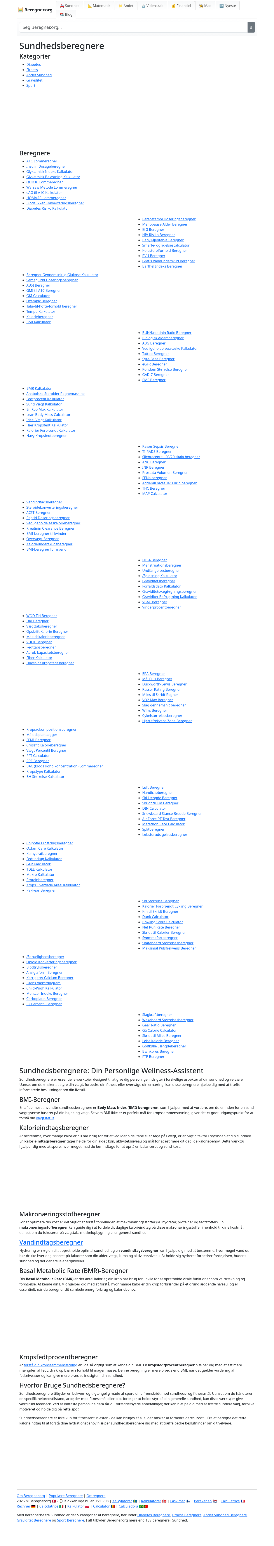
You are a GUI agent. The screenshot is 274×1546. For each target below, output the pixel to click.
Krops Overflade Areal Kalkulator (53, 885)
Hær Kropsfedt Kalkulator (47, 425)
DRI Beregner (37, 621)
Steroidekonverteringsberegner (52, 507)
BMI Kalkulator (38, 322)
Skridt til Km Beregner (160, 803)
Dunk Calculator (155, 916)
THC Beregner (153, 488)
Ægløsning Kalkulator (159, 575)
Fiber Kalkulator (39, 657)
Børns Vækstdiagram (43, 983)
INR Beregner (153, 467)
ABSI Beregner (38, 285)
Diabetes (33, 64)
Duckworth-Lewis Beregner (164, 684)
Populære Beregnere (66, 1495)
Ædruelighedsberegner (45, 956)
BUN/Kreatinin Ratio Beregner (167, 332)
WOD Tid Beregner (41, 615)
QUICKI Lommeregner (44, 182)
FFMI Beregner (38, 739)
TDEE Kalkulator (39, 869)
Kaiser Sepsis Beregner (161, 446)
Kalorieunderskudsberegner (49, 544)
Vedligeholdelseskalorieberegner (53, 523)
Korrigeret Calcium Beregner (49, 977)
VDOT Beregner (39, 642)
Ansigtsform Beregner (44, 972)
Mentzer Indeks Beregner (47, 993)
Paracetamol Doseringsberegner (169, 219)
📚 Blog (66, 14)
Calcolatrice (48, 1506)
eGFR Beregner (154, 364)
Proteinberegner (40, 879)
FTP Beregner (153, 1056)
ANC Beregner (154, 462)
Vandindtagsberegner (44, 502)
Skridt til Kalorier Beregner (164, 932)
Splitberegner (153, 829)
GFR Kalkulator (38, 864)
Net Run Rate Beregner (161, 927)
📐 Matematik (98, 5)
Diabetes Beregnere (153, 1515)
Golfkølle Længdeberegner (164, 1046)
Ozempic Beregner (41, 301)
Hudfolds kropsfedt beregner (50, 663)
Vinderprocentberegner (161, 607)
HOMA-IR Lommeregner (46, 197)
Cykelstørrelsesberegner (162, 715)
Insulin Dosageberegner (46, 166)
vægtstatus (45, 1118)
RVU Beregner (154, 255)
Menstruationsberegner (162, 565)
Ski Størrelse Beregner (160, 901)
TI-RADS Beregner (157, 451)
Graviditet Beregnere (34, 1520)
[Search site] (133, 27)
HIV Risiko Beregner (158, 234)
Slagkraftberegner (157, 1014)
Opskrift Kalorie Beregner (47, 631)
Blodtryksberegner (41, 967)
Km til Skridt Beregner (160, 911)
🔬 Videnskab (152, 5)
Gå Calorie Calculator (159, 1030)
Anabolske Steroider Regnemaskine (55, 393)
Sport (30, 85)
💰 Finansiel (181, 5)
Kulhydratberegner (42, 853)
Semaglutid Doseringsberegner (52, 280)
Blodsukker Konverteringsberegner (55, 203)
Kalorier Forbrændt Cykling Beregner (172, 906)
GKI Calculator (38, 295)
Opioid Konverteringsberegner (51, 962)
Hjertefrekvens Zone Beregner (167, 720)
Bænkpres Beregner (158, 1051)
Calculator (101, 1506)
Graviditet (34, 80)
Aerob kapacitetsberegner (47, 652)
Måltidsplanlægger (41, 734)
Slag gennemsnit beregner (164, 705)
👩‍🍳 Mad (205, 5)
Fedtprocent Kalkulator (45, 398)
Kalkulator (75, 1506)
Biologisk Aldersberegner (163, 338)
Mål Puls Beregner (157, 678)
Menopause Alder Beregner (165, 224)
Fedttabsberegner (41, 647)
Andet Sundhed (39, 75)
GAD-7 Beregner (155, 374)
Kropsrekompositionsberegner (51, 729)
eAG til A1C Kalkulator (44, 192)
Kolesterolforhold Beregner (164, 250)
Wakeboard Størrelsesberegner (168, 1019)
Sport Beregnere (70, 1520)
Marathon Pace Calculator (163, 824)
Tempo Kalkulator (40, 311)
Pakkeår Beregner (41, 890)
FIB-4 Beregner (154, 560)
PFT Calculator (38, 755)
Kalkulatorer (151, 1501)
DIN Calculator (154, 808)
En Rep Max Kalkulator (44, 409)
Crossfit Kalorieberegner (46, 745)
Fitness (32, 69)
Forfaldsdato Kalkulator (161, 586)
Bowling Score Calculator (162, 922)
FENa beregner (154, 477)
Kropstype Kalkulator (43, 771)
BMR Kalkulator (39, 388)
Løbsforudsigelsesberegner (164, 834)
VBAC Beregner (154, 602)
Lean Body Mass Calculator (48, 414)
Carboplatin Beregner (44, 998)
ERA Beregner (153, 673)
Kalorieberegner (39, 316)
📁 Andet (125, 5)
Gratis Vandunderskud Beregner (168, 261)
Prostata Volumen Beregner (165, 472)
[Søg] (251, 27)
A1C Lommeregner (41, 161)
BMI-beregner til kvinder (46, 533)
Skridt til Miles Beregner (162, 1035)
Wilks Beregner (154, 710)
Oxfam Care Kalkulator (45, 848)
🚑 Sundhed (70, 5)
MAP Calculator (155, 493)
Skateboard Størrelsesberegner (168, 943)
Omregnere (96, 1495)
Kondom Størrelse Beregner (165, 369)
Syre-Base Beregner (158, 359)
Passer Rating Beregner (161, 689)
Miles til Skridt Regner (160, 694)
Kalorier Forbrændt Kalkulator (50, 430)
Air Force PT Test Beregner (164, 818)
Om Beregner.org (31, 1495)
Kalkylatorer (122, 1501)
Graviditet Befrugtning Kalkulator (169, 596)
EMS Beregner (154, 379)
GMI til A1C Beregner (43, 290)
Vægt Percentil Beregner (46, 750)
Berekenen (203, 1501)
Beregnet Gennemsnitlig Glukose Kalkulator (62, 274)
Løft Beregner (153, 787)
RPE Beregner (37, 760)
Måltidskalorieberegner (45, 636)
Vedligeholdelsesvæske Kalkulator (170, 348)
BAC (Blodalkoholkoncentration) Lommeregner (64, 766)
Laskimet (177, 1501)
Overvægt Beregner (42, 538)
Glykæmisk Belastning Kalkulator (53, 176)
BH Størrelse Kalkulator (45, 776)
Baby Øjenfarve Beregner (163, 240)
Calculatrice (230, 1501)
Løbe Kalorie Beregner (160, 1040)
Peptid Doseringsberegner (48, 517)
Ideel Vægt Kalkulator (44, 419)
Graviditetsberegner (158, 581)
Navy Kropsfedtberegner (46, 435)
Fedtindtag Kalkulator (44, 858)
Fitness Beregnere (186, 1515)
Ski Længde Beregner (160, 797)
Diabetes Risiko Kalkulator (47, 208)
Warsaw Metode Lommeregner (51, 187)
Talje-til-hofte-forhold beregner (51, 306)
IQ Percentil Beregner (44, 1004)
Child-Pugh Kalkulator (44, 988)
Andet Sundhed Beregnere (225, 1515)
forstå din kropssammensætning (50, 1365)
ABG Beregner (154, 343)
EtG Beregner (153, 229)
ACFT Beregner (38, 512)
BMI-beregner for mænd (46, 549)
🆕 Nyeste (227, 5)
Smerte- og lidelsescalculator (166, 245)
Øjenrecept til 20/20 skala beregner (171, 456)
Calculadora (128, 1506)
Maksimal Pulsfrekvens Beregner (169, 948)
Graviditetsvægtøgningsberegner (169, 591)
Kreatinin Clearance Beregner (50, 528)
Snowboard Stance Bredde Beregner (172, 813)
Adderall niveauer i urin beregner (169, 483)
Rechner (23, 1506)
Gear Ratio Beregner (159, 1025)
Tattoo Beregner (155, 353)
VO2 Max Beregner (157, 699)
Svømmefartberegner (160, 937)
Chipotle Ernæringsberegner (49, 843)
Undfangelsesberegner (161, 570)
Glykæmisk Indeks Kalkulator (50, 171)
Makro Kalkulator (40, 874)
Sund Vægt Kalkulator (44, 404)
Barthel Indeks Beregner (162, 266)
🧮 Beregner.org (35, 10)
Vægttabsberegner (41, 626)
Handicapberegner (157, 792)
